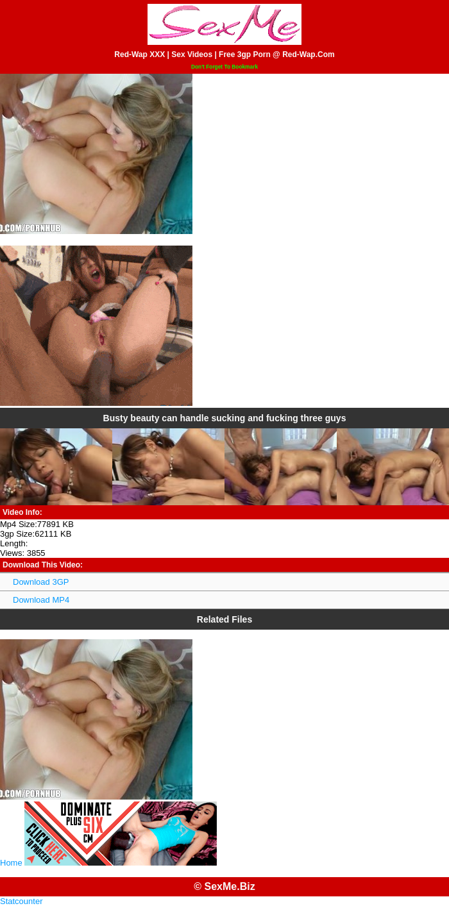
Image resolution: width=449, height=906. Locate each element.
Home (11, 863)
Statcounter (21, 901)
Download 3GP (41, 582)
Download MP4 (41, 600)
